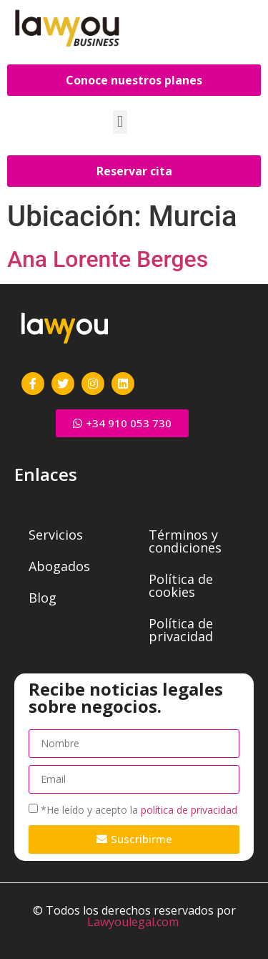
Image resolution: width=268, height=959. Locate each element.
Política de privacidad (181, 630)
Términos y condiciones (185, 541)
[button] (119, 122)
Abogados (59, 566)
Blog (42, 597)
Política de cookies (181, 585)
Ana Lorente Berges (107, 259)
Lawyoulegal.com (133, 922)
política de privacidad (189, 810)
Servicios (56, 534)
